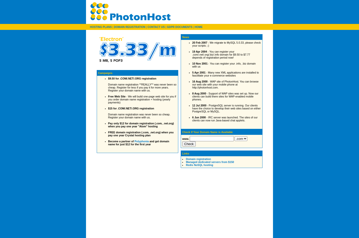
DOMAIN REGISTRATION (129, 26)
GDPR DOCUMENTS (179, 26)
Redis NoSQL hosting (199, 164)
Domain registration (198, 159)
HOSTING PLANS (101, 26)
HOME (199, 26)
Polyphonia (142, 141)
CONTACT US (156, 26)
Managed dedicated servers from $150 (210, 161)
